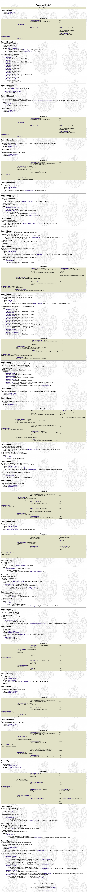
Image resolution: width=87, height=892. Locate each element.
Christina (32, 589)
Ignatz (14, 88)
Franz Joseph (8, 553)
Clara (31, 469)
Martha (44, 385)
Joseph (12, 187)
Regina (27, 50)
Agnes (12, 486)
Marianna (13, 146)
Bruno (35, 20)
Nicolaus (36, 661)
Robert (65, 27)
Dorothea (20, 565)
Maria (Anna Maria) (19, 468)
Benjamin (11, 325)
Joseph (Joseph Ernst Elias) (43, 100)
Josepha (32, 449)
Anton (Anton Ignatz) (38, 623)
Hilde (11, 14)
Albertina (11, 322)
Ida (12, 680)
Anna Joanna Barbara (13, 91)
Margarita (11, 870)
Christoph (65, 536)
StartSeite (46, 890)
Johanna (13, 189)
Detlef (6, 36)
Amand (35, 508)
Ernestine (11, 379)
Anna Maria (13, 48)
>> (71, 27)
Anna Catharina (35, 571)
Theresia (28, 51)
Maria (35, 171)
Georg (64, 546)
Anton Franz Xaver (14, 79)
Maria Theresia (13, 75)
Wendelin (13, 154)
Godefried (36, 789)
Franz (12, 46)
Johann (13, 529)
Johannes (10, 568)
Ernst (6, 174)
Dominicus (11, 210)
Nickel (64, 789)
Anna (29, 190)
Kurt (11, 12)
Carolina (12, 155)
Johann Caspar (13, 207)
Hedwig (36, 27)
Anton (12, 631)
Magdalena (12, 332)
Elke (5, 134)
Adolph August (25, 681)
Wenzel (65, 268)
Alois (9, 260)
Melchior (12, 526)
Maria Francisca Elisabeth (32, 223)
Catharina (10, 603)
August (35, 162)
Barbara (36, 281)
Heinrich (6, 744)
